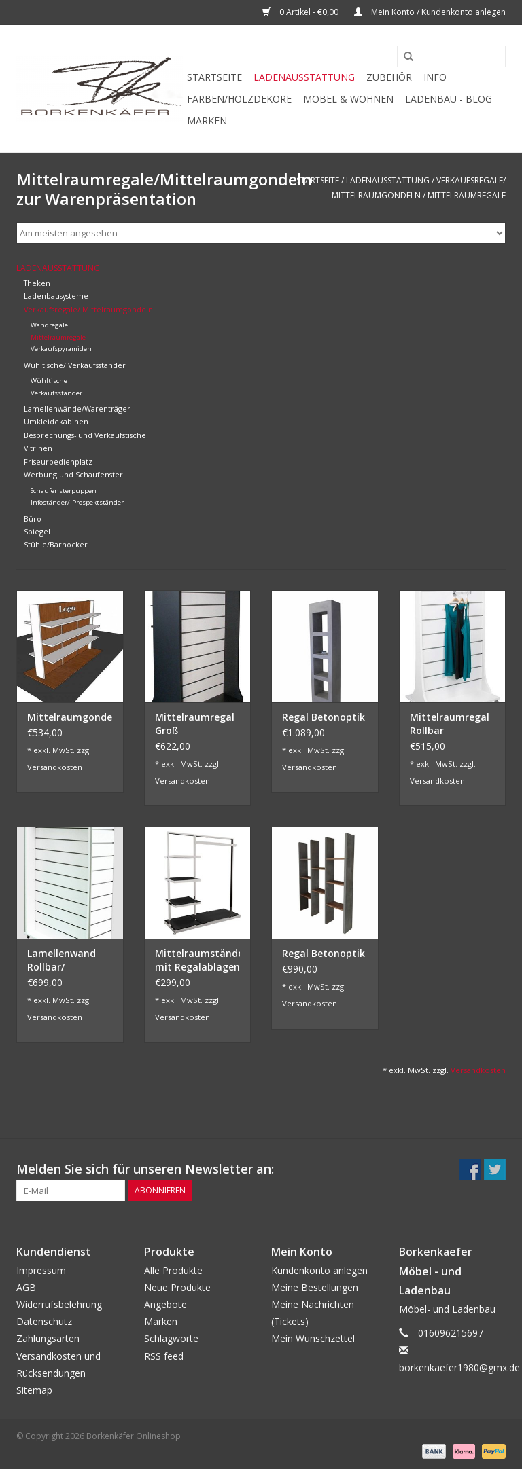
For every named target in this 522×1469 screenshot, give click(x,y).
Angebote (165, 1304)
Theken (37, 283)
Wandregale (49, 325)
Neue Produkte (177, 1287)
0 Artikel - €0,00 (301, 12)
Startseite (214, 77)
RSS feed (164, 1355)
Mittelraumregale (467, 195)
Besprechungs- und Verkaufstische (85, 435)
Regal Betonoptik (323, 716)
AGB (26, 1287)
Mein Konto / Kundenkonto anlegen (430, 12)
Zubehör (389, 77)
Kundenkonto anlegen (319, 1270)
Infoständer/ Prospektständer (77, 502)
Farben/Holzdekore (239, 98)
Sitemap (34, 1389)
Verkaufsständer (56, 392)
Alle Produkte (173, 1270)
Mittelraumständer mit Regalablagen (198, 960)
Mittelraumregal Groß (194, 723)
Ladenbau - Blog (448, 98)
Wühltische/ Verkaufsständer (75, 365)
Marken (207, 120)
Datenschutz (44, 1321)
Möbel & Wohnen (348, 98)
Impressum (41, 1270)
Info (435, 77)
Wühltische (49, 380)
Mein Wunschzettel (313, 1338)
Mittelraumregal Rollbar (449, 723)
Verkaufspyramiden (61, 348)
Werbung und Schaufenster (73, 474)
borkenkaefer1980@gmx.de (459, 1367)
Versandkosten (54, 767)
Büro (32, 518)
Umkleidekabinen (56, 421)
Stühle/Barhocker (56, 544)
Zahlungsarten (48, 1338)
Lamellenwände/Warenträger (77, 408)
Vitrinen (38, 448)
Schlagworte (171, 1338)
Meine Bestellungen (314, 1287)
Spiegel (37, 531)
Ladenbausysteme (56, 296)
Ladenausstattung (304, 77)
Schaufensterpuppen (64, 490)
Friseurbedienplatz (58, 461)
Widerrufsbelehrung (59, 1304)
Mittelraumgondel (70, 716)
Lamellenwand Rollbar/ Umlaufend (61, 960)
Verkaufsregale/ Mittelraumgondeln (88, 309)
